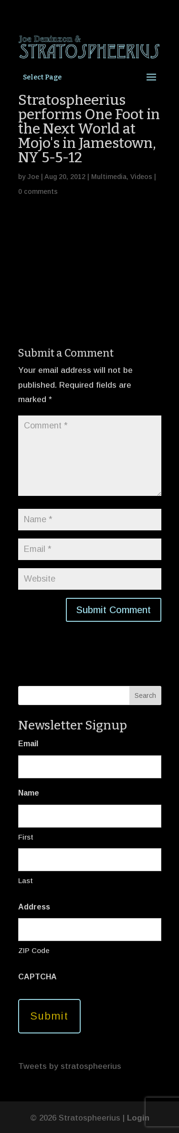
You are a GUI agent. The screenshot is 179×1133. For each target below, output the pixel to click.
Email (28, 744)
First (25, 837)
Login (138, 1117)
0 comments (38, 191)
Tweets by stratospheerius (69, 1066)
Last (25, 880)
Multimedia (108, 176)
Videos (141, 176)
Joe (33, 176)
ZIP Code (34, 950)
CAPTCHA (37, 977)
